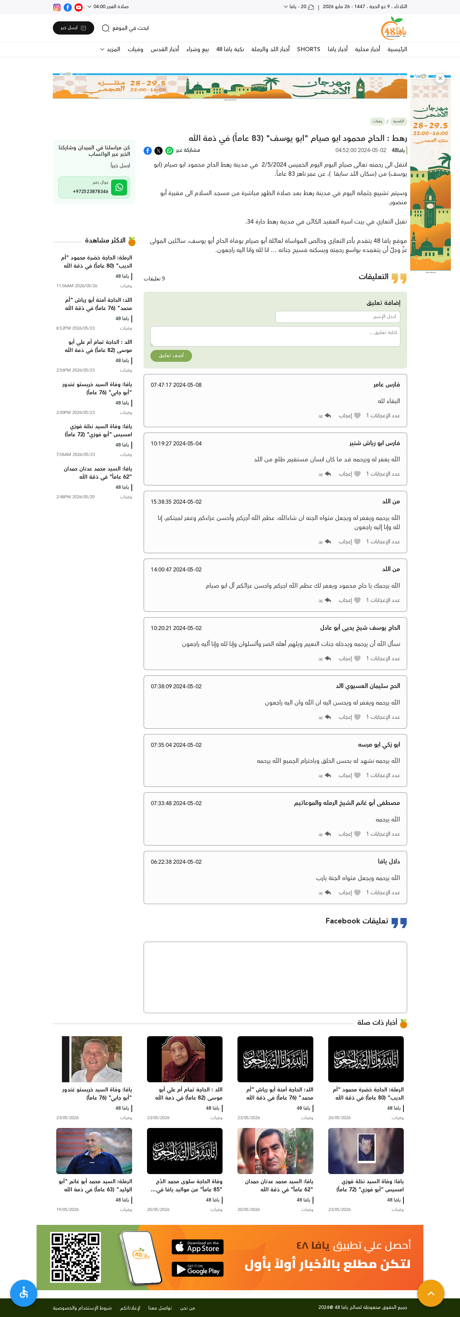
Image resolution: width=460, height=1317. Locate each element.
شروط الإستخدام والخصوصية (82, 1308)
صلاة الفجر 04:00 (110, 7)
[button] (440, 78)
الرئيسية (397, 49)
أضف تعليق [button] (171, 355)
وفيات (135, 49)
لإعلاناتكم (130, 1308)
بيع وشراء (197, 49)
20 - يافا (301, 7)
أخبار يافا (338, 49)
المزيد (112, 49)
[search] (125, 28)
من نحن (187, 1308)
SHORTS (308, 49)
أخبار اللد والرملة (270, 49)
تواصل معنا (160, 1308)
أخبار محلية (367, 49)
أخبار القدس (165, 49)
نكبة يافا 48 (230, 49)
